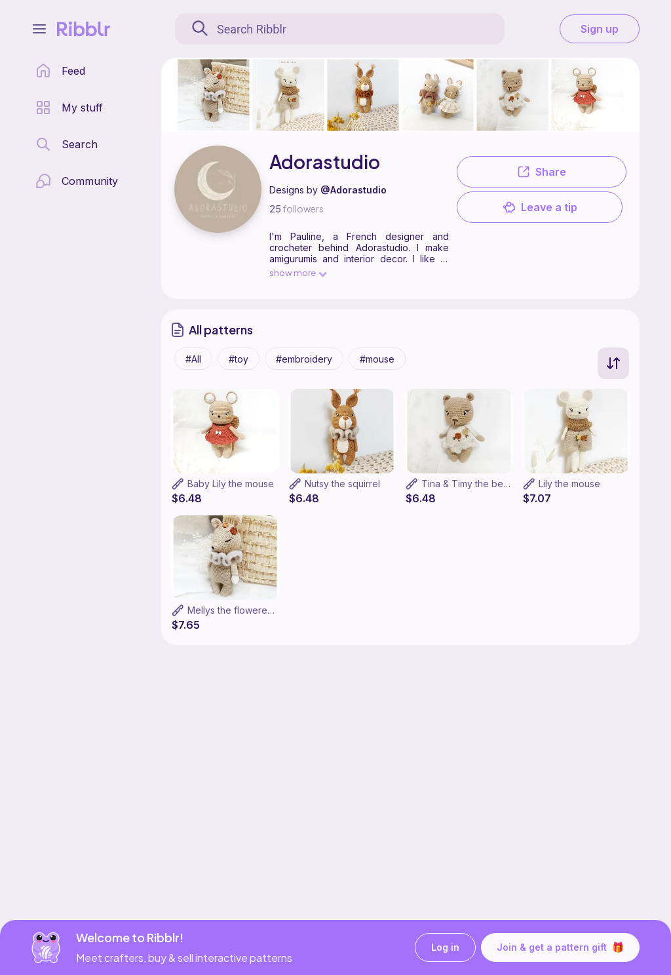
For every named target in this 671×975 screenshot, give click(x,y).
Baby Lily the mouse (230, 483)
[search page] (66, 144)
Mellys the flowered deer (242, 610)
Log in (445, 947)
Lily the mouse (569, 483)
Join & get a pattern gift (560, 947)
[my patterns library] (69, 107)
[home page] (60, 71)
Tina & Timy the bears (468, 483)
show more (297, 272)
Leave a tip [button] (540, 207)
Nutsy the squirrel (342, 483)
